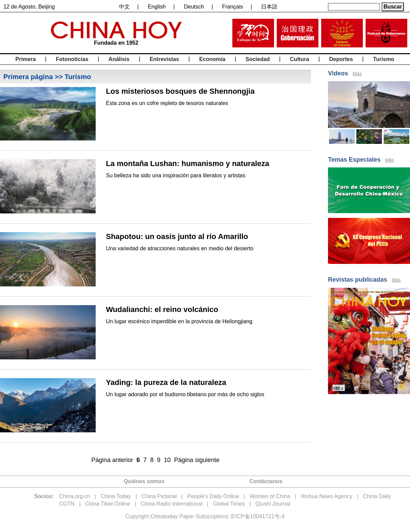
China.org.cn (74, 496)
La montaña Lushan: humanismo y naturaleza (187, 163)
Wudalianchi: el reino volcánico (162, 309)
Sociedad (257, 59)
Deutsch (194, 7)
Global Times (229, 504)
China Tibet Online (107, 504)
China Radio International (172, 504)
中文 (124, 7)
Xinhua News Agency (326, 496)
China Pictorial (159, 496)
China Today (116, 496)
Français (232, 7)
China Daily (377, 496)
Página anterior (112, 460)
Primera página (28, 76)
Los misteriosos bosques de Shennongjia (180, 91)
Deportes (341, 59)
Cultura (299, 59)
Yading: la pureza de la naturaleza (166, 382)
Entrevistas (164, 59)
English (157, 7)
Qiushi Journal (272, 504)
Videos (338, 73)
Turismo (383, 59)
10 (167, 460)
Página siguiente (197, 460)
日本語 (269, 7)
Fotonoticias (72, 59)
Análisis (119, 59)
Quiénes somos (144, 481)
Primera (25, 59)
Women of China (269, 496)
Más (357, 73)
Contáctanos (266, 481)
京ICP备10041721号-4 (257, 516)
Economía (212, 59)
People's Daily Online (213, 496)
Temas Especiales (354, 159)
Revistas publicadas (357, 279)
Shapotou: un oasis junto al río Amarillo (177, 236)
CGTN (66, 504)
